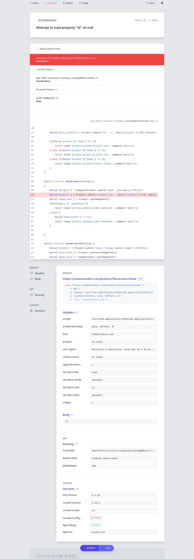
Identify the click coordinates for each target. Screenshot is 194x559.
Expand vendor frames (49, 48)
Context (34, 305)
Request (34, 268)
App (32, 289)
